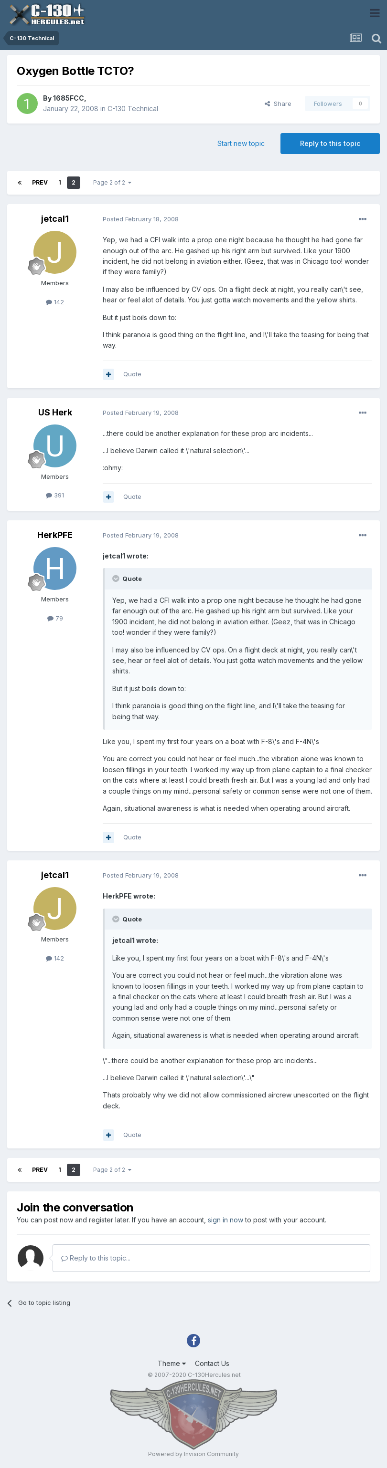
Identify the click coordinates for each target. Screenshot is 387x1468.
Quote (132, 374)
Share (278, 103)
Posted (141, 219)
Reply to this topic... (95, 1258)
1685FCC (68, 98)
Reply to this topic (330, 143)
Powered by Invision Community (193, 1454)
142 (55, 302)
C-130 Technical (133, 108)
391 (55, 495)
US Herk (55, 412)
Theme (172, 1363)
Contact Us (212, 1363)
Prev (40, 182)
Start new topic (241, 143)
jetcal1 (55, 219)
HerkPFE (55, 535)
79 (55, 618)
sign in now (225, 1220)
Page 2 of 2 (112, 182)
